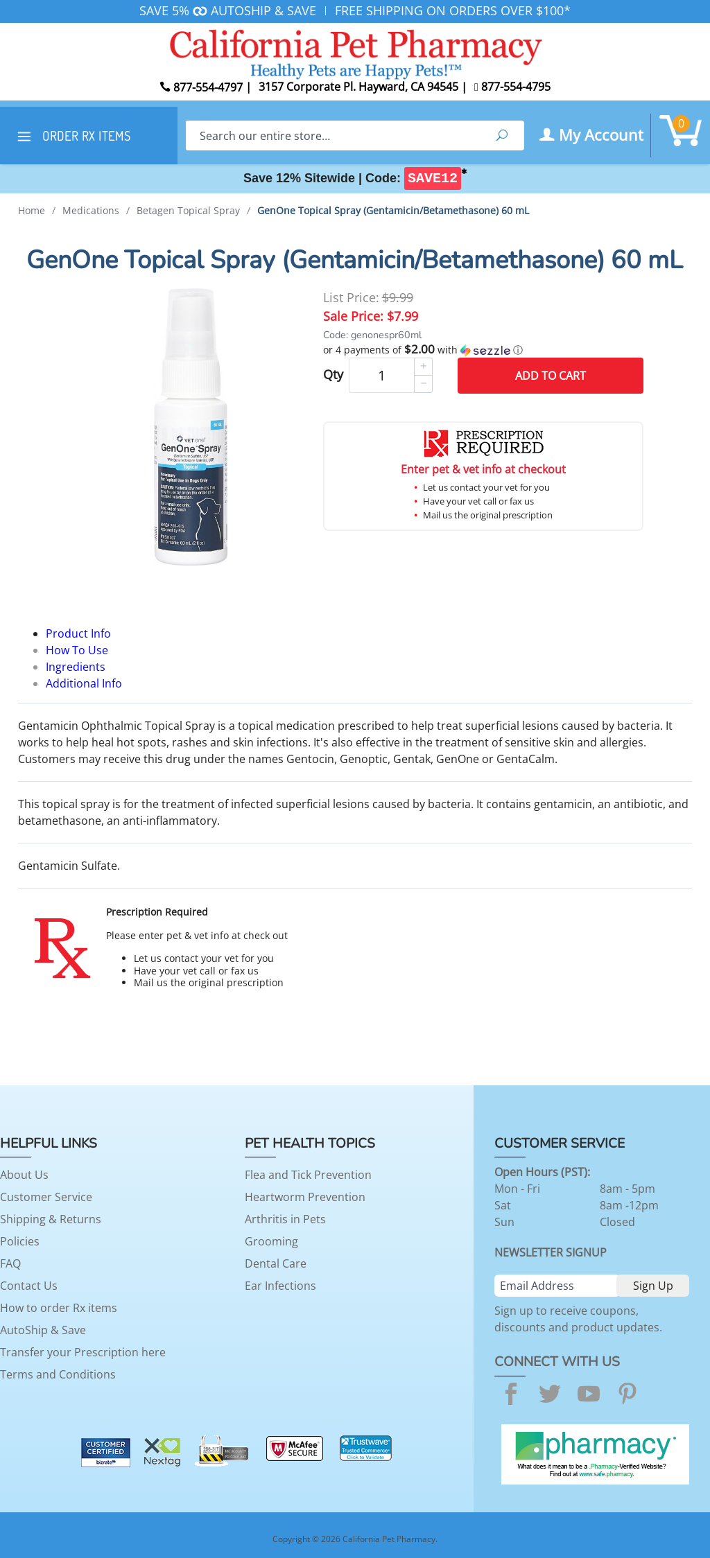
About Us (24, 1174)
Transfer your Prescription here (83, 1352)
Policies (20, 1241)
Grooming (271, 1241)
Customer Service (46, 1197)
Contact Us (29, 1285)
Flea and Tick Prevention (308, 1174)
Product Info (78, 633)
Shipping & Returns (50, 1219)
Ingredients (75, 666)
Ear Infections (280, 1285)
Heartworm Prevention (305, 1197)
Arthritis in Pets (285, 1219)
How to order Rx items (58, 1307)
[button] (483, 350)
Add (550, 376)
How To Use (77, 650)
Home (31, 210)
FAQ (10, 1263)
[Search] (333, 135)
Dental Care (275, 1263)
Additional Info (84, 683)
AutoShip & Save (43, 1330)
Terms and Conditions (58, 1374)
